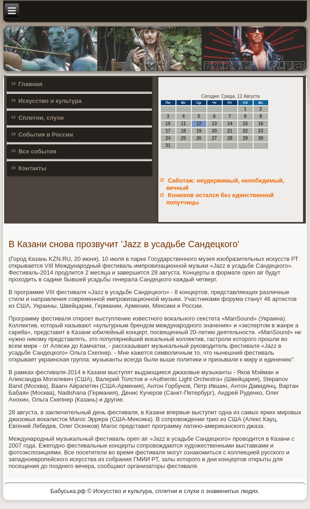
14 (229, 123)
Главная (30, 84)
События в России (45, 134)
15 (245, 123)
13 (214, 123)
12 (198, 123)
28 (229, 138)
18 (183, 130)
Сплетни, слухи (41, 117)
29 (245, 138)
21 (229, 130)
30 (260, 138)
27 (214, 138)
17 (167, 130)
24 (167, 138)
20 (214, 130)
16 (260, 123)
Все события (37, 151)
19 (198, 130)
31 (167, 145)
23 (260, 130)
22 (245, 130)
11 (183, 123)
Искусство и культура (49, 100)
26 (198, 138)
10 (167, 123)
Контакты (32, 168)
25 (183, 138)
